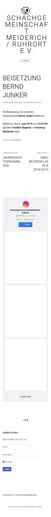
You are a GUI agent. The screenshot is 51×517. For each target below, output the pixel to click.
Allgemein (15, 140)
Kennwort (7, 454)
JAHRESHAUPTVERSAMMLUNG (12, 159)
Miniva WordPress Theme (31, 507)
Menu (26, 61)
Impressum (8, 495)
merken (7, 462)
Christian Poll (33, 102)
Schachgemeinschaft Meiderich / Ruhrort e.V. (27, 34)
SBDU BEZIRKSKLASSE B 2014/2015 (38, 161)
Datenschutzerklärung (25, 495)
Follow (25, 224)
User (5, 446)
